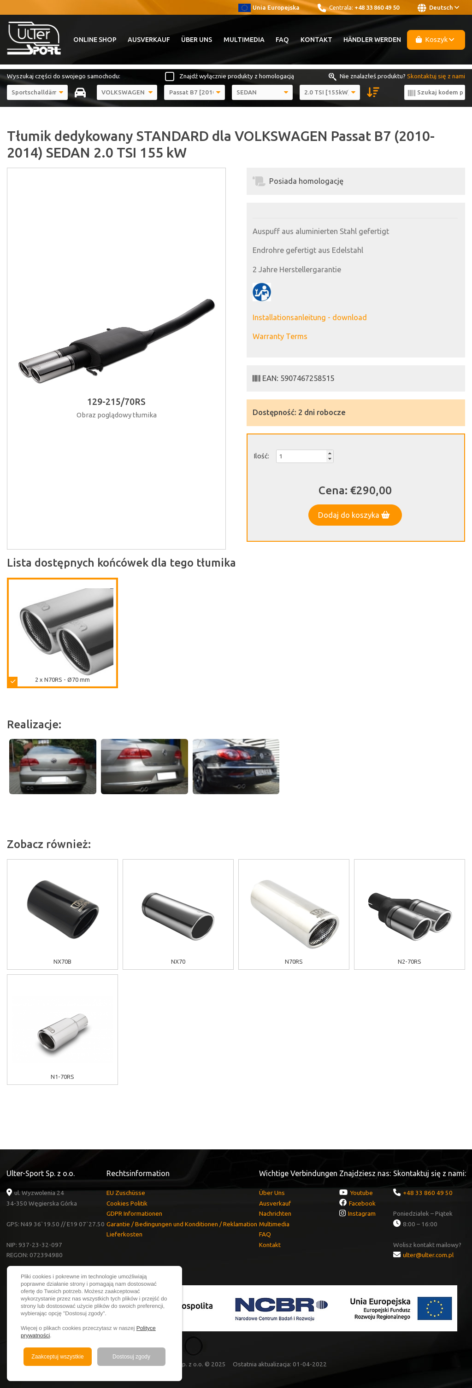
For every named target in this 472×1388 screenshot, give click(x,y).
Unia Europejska (269, 7)
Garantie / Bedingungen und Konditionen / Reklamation (181, 1224)
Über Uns (196, 39)
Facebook (362, 1203)
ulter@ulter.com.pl (428, 1255)
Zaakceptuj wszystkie (57, 1356)
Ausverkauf (149, 39)
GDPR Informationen (134, 1213)
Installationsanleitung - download (310, 317)
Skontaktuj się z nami (436, 76)
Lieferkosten (124, 1234)
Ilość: (261, 456)
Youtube (361, 1192)
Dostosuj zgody (131, 1356)
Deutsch (438, 8)
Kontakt (316, 39)
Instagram (362, 1213)
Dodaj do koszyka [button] (354, 515)
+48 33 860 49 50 (376, 7)
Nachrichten (275, 1213)
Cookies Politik (127, 1203)
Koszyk (435, 39)
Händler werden (372, 39)
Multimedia (244, 39)
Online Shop (95, 39)
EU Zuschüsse (125, 1192)
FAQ (282, 39)
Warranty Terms (280, 336)
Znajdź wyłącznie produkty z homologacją (236, 76)
